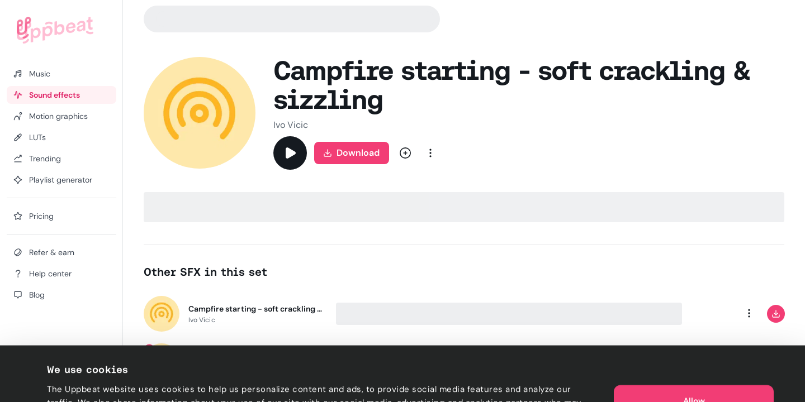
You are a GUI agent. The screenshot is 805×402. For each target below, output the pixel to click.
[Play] (290, 153)
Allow (694, 346)
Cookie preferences (87, 380)
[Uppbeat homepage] (55, 30)
